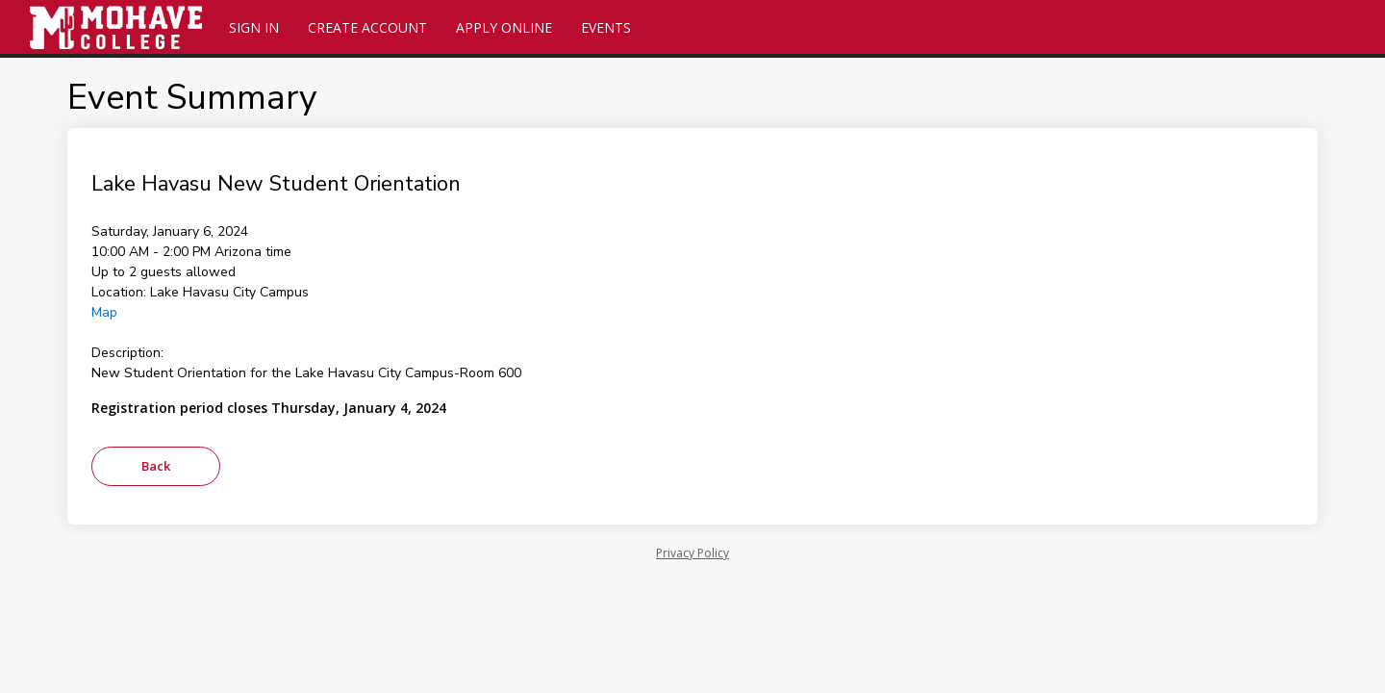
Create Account (367, 27)
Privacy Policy (692, 553)
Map (104, 312)
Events (606, 27)
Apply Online (504, 27)
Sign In (254, 27)
